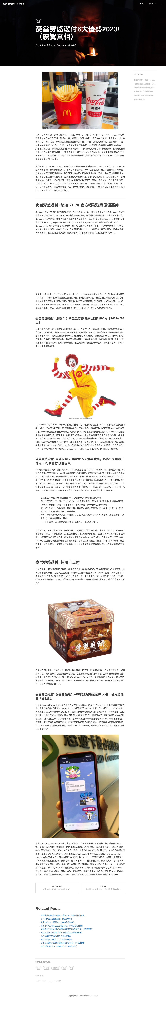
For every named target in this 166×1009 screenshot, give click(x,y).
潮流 (64, 968)
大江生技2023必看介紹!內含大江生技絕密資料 (61, 933)
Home (141, 4)
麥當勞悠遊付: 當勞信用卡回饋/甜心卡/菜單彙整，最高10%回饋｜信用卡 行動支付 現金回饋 (145, 88)
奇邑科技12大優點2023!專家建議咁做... (58, 922)
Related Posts (139, 99)
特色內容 (56, 968)
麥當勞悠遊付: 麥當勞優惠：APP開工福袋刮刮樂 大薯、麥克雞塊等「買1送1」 (145, 95)
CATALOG (138, 74)
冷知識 (46, 968)
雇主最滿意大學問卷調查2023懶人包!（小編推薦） (63, 943)
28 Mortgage (47, 981)
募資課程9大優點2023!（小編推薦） (57, 940)
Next (104, 887)
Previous (57, 887)
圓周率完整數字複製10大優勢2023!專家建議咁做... (63, 915)
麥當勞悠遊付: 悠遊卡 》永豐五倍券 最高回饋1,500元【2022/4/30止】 (145, 84)
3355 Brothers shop (13, 4)
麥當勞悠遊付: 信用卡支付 (143, 92)
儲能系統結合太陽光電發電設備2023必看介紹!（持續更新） (67, 929)
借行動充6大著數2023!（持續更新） (57, 919)
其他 (38, 21)
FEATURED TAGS (42, 962)
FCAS (37, 981)
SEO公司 (57, 981)
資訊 (38, 968)
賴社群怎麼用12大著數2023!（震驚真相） (59, 946)
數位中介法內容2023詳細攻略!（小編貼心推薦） (62, 926)
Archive (153, 4)
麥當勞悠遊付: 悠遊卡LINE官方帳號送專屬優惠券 (144, 80)
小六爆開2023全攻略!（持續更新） (56, 936)
